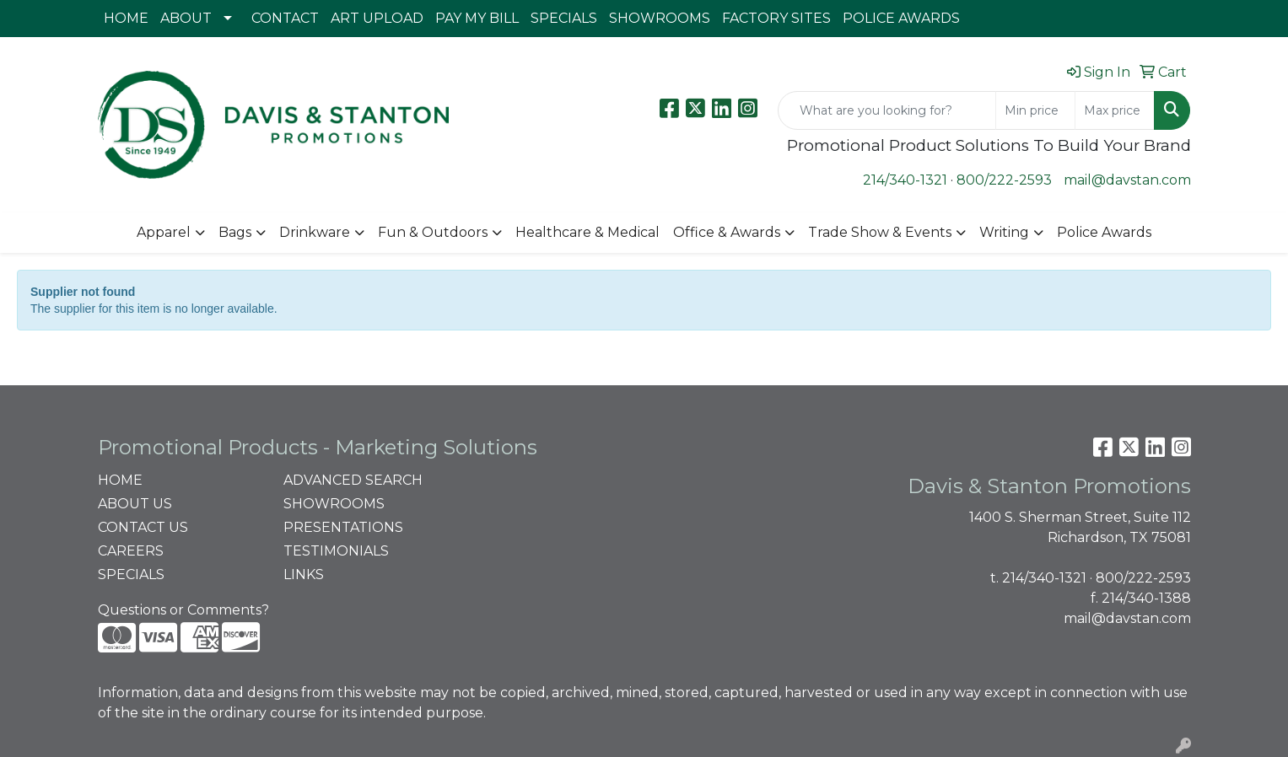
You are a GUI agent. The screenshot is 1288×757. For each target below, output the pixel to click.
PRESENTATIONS (343, 527)
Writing (1004, 232)
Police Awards (1104, 232)
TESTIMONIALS (336, 551)
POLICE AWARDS (901, 18)
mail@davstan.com (1127, 180)
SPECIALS (564, 18)
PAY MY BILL (477, 18)
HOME (126, 18)
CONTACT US (143, 527)
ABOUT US (135, 504)
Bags (234, 232)
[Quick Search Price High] (1115, 110)
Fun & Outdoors (433, 232)
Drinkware (314, 232)
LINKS (303, 574)
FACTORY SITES (776, 18)
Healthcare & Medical (587, 232)
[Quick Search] (887, 110)
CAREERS (131, 551)
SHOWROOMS (659, 18)
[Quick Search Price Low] (1035, 110)
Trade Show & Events (879, 232)
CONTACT (285, 18)
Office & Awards (726, 232)
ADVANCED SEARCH (353, 480)
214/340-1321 (905, 180)
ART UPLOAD (377, 18)
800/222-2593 (1004, 180)
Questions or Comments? (183, 610)
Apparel (164, 232)
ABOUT (186, 18)
